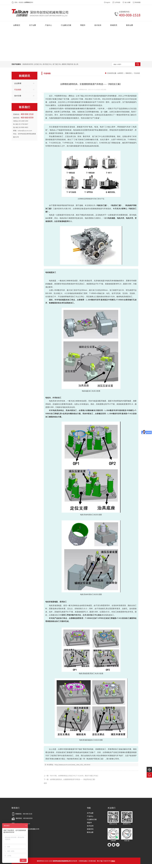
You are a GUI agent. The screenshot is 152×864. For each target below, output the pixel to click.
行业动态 (137, 73)
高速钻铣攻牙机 (27, 64)
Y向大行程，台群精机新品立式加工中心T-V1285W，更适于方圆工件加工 (74, 776)
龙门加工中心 (57, 64)
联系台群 (90, 832)
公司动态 (117, 2)
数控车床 (70, 64)
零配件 (89, 822)
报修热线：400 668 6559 (22, 818)
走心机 (76, 64)
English (108, 2)
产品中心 (90, 816)
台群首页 (120, 73)
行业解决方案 (92, 819)
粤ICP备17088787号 (104, 861)
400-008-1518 (129, 14)
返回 (45, 783)
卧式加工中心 (47, 64)
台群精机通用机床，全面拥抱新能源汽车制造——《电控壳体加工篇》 (73, 779)
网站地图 (137, 2)
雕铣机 (64, 64)
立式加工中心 (38, 64)
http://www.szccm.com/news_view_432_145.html (72, 765)
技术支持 (90, 826)
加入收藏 (127, 2)
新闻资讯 (128, 73)
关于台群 (90, 813)
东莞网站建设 (83, 861)
